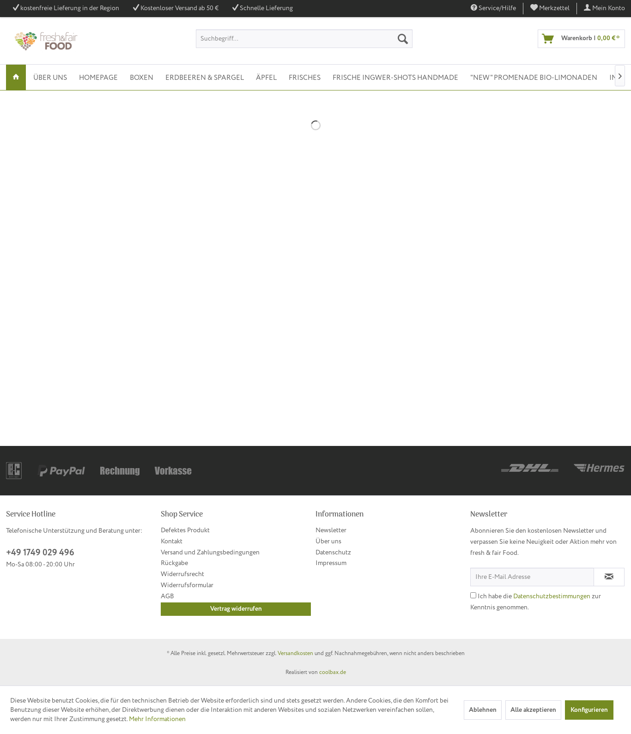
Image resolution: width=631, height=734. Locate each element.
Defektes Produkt (185, 530)
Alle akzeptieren (533, 710)
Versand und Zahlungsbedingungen (210, 552)
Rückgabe (174, 563)
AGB (167, 596)
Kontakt (171, 541)
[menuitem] (550, 8)
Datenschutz (333, 552)
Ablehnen (483, 710)
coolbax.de (332, 672)
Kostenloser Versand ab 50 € (179, 8)
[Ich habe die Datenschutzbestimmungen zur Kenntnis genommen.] (473, 595)
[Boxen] (141, 77)
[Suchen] (403, 39)
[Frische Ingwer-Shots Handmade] (395, 77)
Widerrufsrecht (182, 574)
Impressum (331, 563)
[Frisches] (305, 77)
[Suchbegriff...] (304, 39)
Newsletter (331, 530)
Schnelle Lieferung (266, 8)
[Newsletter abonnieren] (609, 577)
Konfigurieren (589, 710)
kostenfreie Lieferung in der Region (69, 8)
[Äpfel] (266, 77)
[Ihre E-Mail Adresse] (532, 577)
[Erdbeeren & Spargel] (204, 77)
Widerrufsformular (187, 585)
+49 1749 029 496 (40, 553)
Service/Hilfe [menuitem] (493, 8)
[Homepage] (98, 77)
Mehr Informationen (157, 719)
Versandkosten (295, 653)
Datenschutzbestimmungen (551, 596)
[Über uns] (50, 77)
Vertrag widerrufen (236, 609)
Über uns (328, 541)
